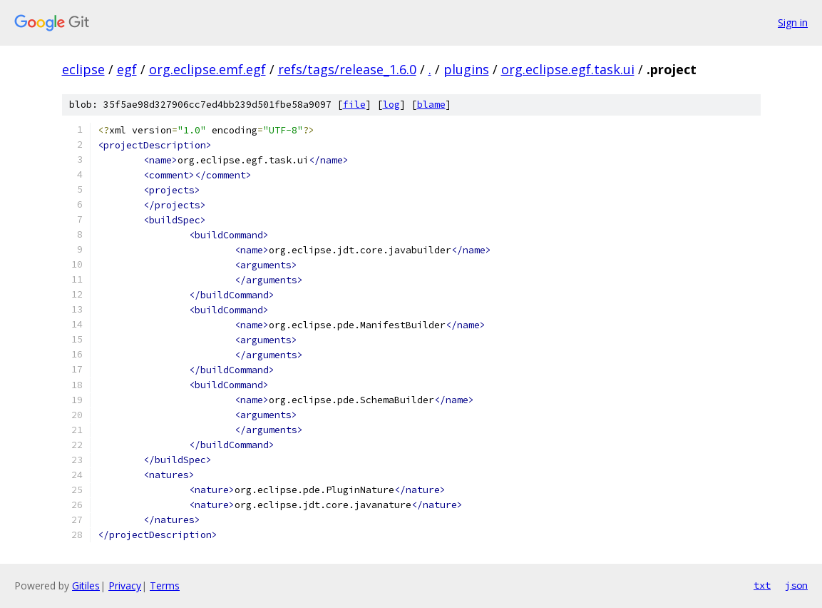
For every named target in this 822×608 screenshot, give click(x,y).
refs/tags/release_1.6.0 (347, 69)
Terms (165, 585)
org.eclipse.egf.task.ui (568, 69)
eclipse (83, 69)
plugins (466, 69)
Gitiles (86, 585)
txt (762, 585)
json (796, 585)
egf (127, 69)
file (354, 104)
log (391, 104)
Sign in (793, 22)
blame (431, 104)
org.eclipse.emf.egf (207, 69)
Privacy (124, 585)
